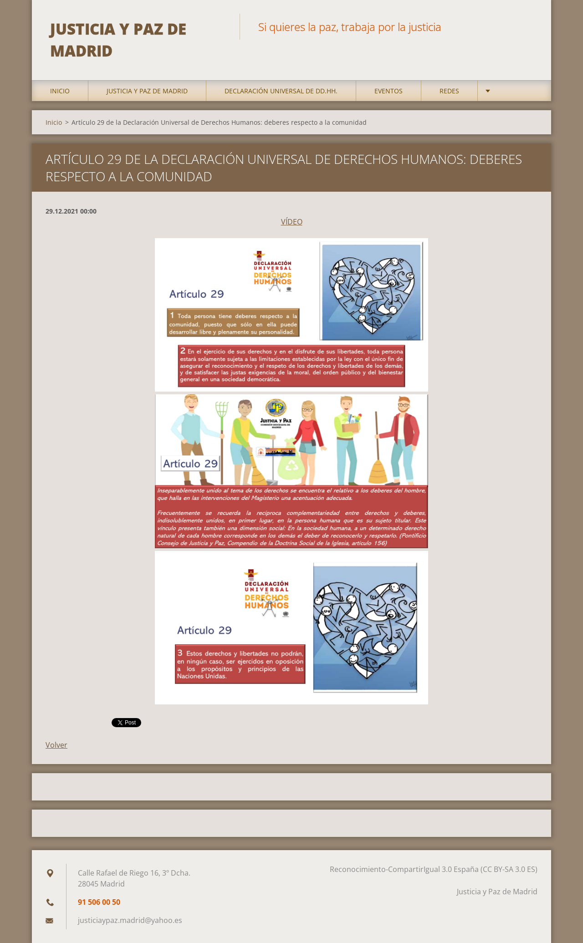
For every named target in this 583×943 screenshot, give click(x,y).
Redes (449, 91)
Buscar (527, 26)
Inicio (60, 91)
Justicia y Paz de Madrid (147, 91)
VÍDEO (291, 222)
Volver (56, 745)
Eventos (388, 91)
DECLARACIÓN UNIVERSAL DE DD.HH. (281, 91)
